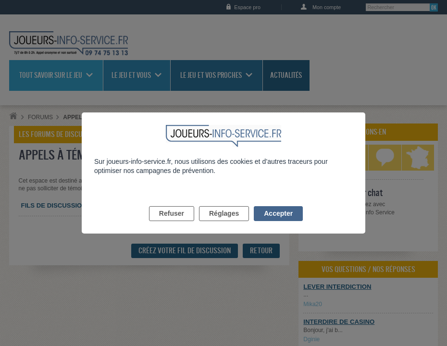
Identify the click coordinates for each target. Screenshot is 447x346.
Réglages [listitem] (224, 224)
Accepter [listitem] (278, 224)
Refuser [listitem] (171, 224)
